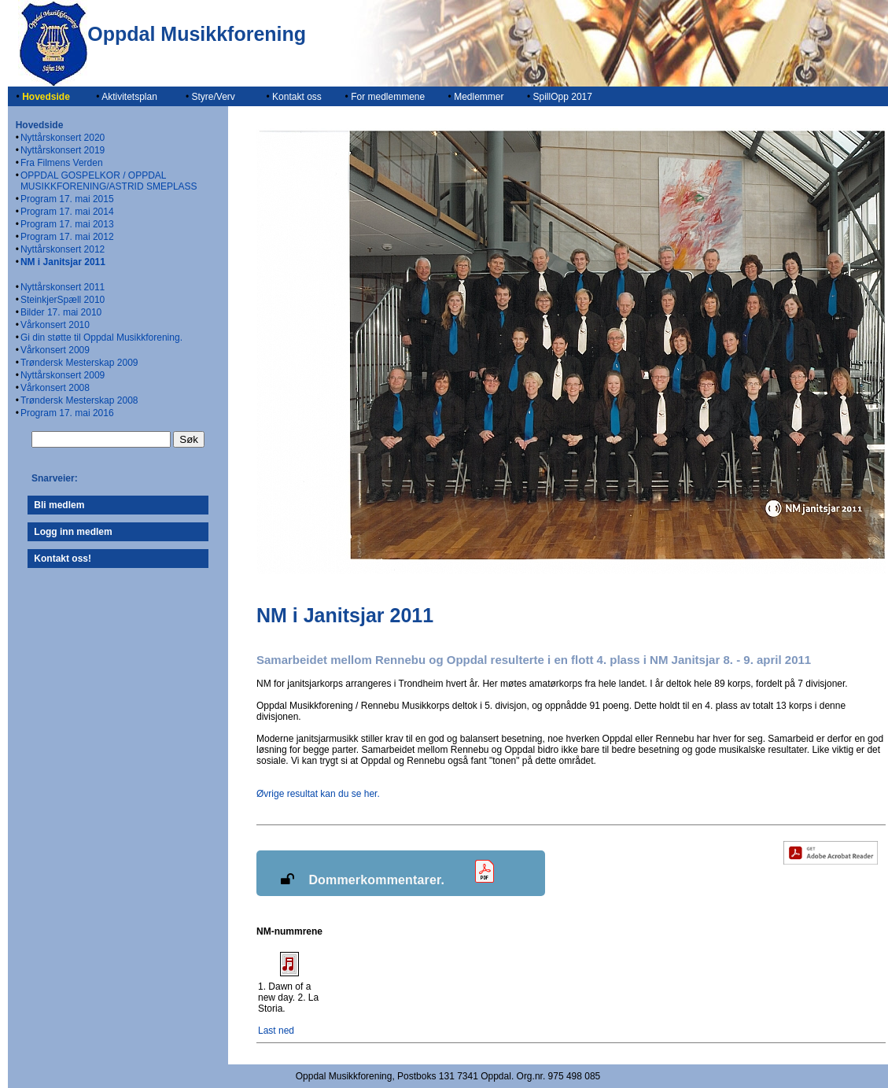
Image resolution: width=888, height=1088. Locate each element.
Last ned (276, 1030)
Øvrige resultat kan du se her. (318, 793)
